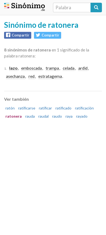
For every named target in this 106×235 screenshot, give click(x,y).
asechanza (15, 76)
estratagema (50, 76)
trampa (52, 68)
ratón (10, 108)
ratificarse (26, 108)
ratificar (45, 108)
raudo (57, 116)
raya (69, 116)
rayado (82, 116)
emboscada (31, 68)
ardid (83, 68)
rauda (30, 116)
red (32, 76)
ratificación (84, 108)
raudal (43, 116)
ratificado (63, 108)
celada (68, 68)
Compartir (17, 35)
